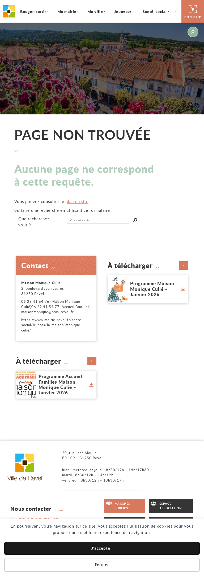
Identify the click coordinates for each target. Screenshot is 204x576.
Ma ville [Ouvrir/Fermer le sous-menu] (95, 11)
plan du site (77, 201)
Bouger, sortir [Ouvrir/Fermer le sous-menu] (33, 11)
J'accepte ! (102, 548)
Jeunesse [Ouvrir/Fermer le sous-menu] (123, 11)
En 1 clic (192, 11)
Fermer (102, 564)
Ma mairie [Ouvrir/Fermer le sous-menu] (67, 11)
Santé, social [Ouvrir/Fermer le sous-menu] (155, 11)
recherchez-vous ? (34, 221)
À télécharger (148, 265)
